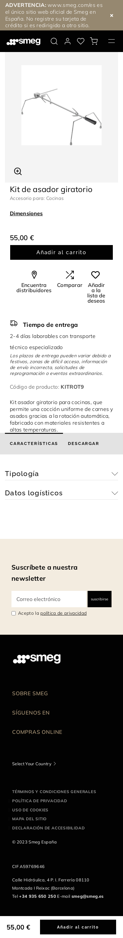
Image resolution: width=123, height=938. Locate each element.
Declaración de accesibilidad (48, 827)
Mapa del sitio (29, 818)
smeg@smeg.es (88, 896)
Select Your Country (31, 763)
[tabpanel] (61, 105)
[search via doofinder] (54, 41)
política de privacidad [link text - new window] (63, 613)
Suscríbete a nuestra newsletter (44, 572)
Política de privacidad (39, 800)
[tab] (34, 443)
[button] (18, 170)
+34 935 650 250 (37, 896)
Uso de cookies (30, 809)
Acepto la (52, 613)
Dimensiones (26, 213)
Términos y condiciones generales (54, 791)
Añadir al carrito (61, 252)
